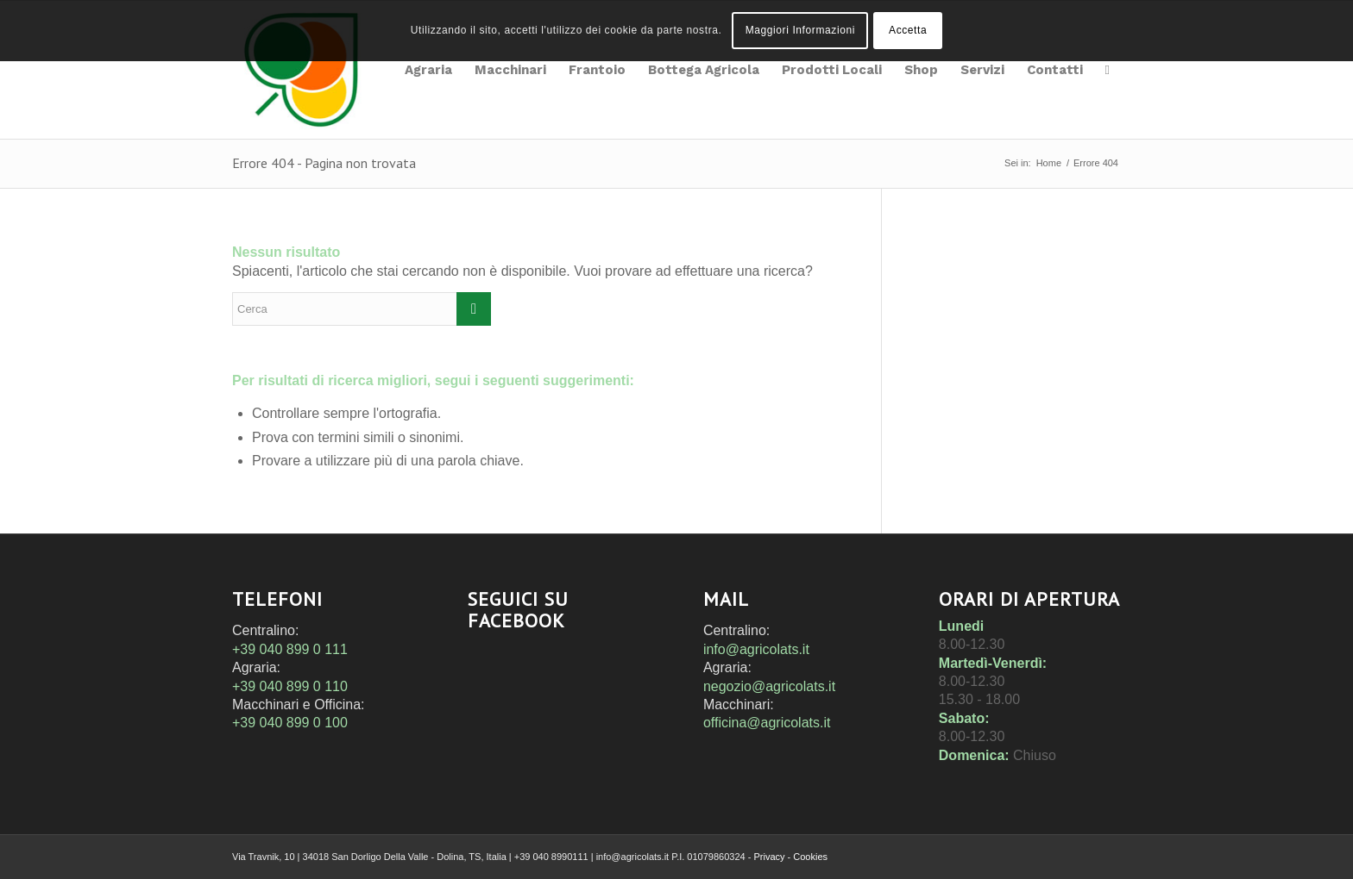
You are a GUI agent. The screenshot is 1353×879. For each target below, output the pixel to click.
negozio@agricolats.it (769, 686)
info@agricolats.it (756, 649)
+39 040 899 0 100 (290, 722)
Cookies (810, 856)
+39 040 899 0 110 (290, 686)
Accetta (908, 30)
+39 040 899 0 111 (290, 649)
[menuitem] (428, 70)
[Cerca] (1107, 70)
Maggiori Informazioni (800, 30)
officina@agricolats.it (767, 722)
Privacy (768, 856)
